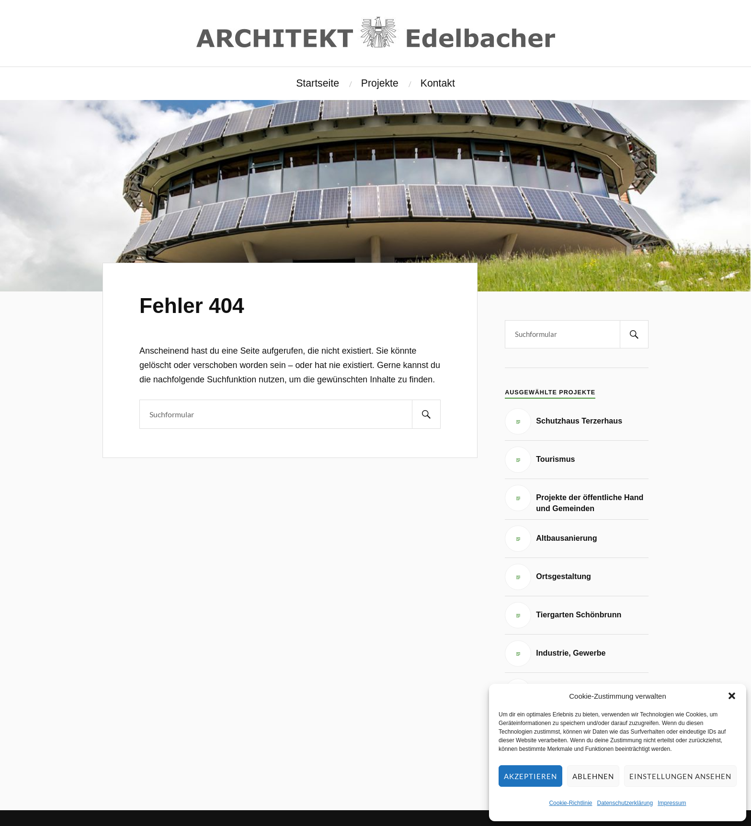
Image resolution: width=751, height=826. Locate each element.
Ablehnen (593, 776)
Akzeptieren (530, 776)
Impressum (672, 803)
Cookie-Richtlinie (570, 803)
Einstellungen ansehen (680, 776)
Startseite (317, 83)
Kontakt (438, 83)
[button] (732, 696)
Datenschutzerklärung (625, 803)
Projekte (379, 83)
